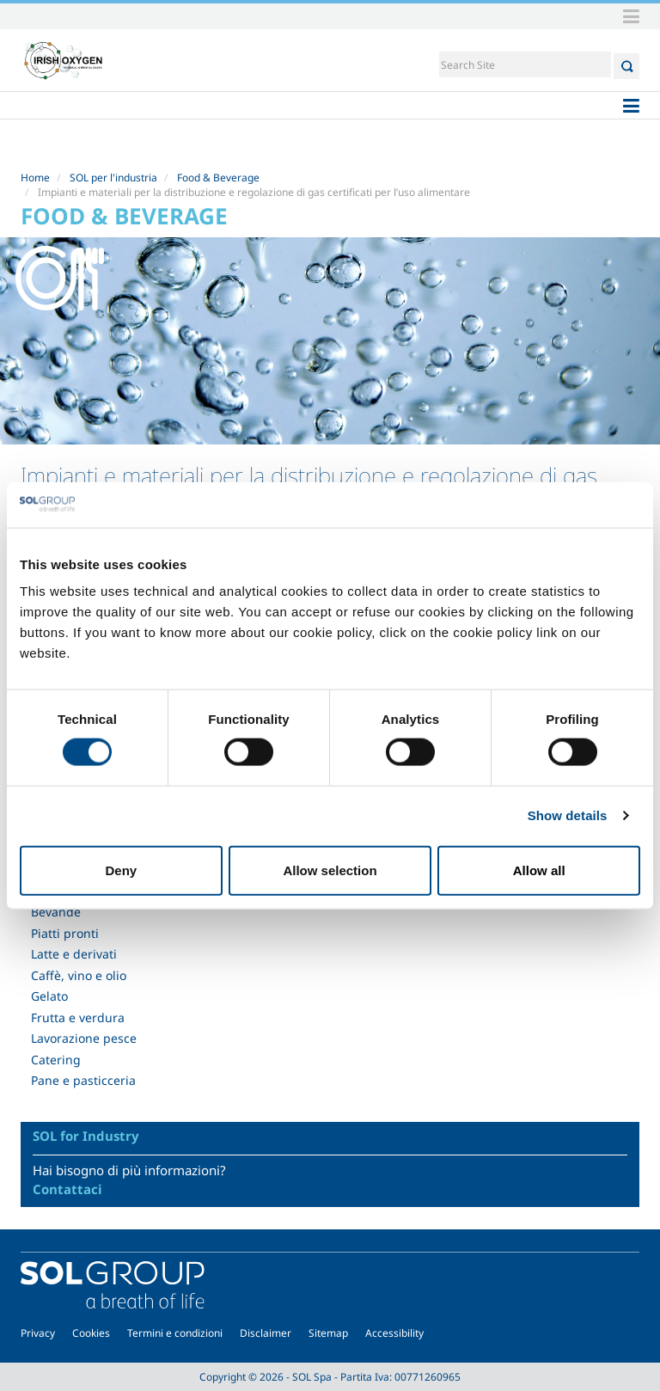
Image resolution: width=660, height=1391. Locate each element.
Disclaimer (265, 1333)
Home (35, 177)
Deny (121, 869)
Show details (568, 815)
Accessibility (394, 1333)
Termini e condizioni (175, 1333)
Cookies (91, 1333)
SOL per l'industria (113, 177)
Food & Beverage (218, 177)
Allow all (539, 869)
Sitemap (328, 1333)
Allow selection (329, 869)
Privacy (38, 1333)
